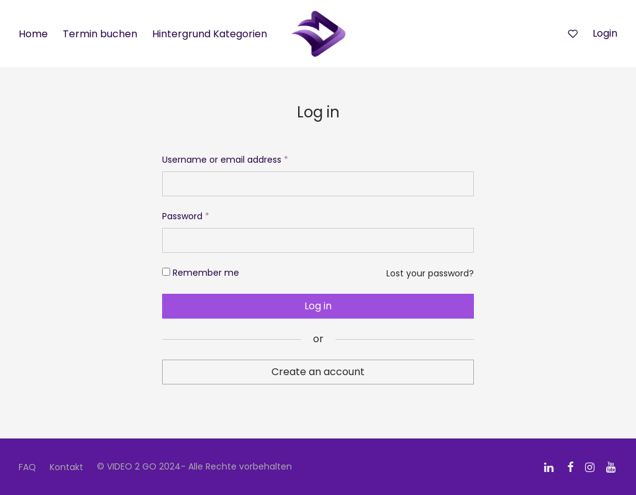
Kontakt (66, 467)
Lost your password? (430, 273)
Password (185, 216)
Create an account (318, 372)
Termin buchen (100, 34)
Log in (318, 306)
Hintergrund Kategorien (209, 34)
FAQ (27, 467)
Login (605, 33)
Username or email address (225, 159)
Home (33, 34)
